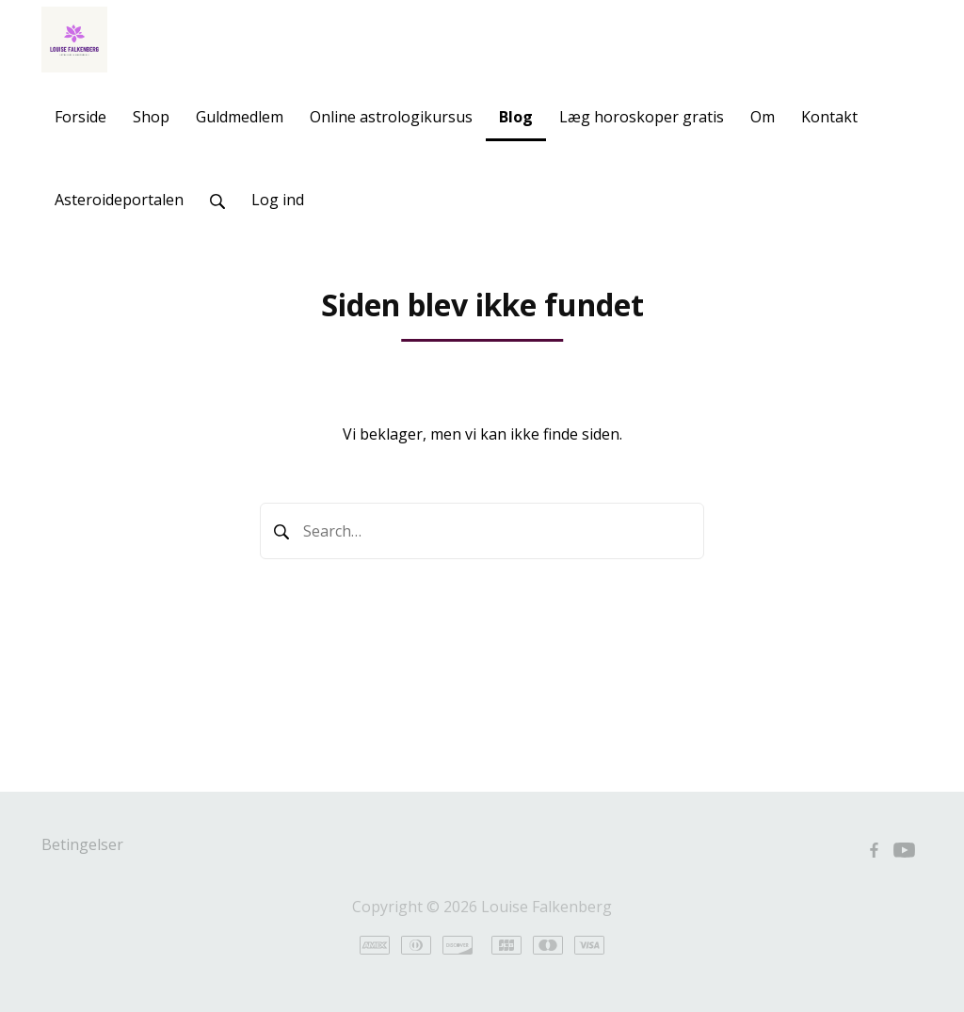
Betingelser (82, 844)
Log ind (277, 199)
